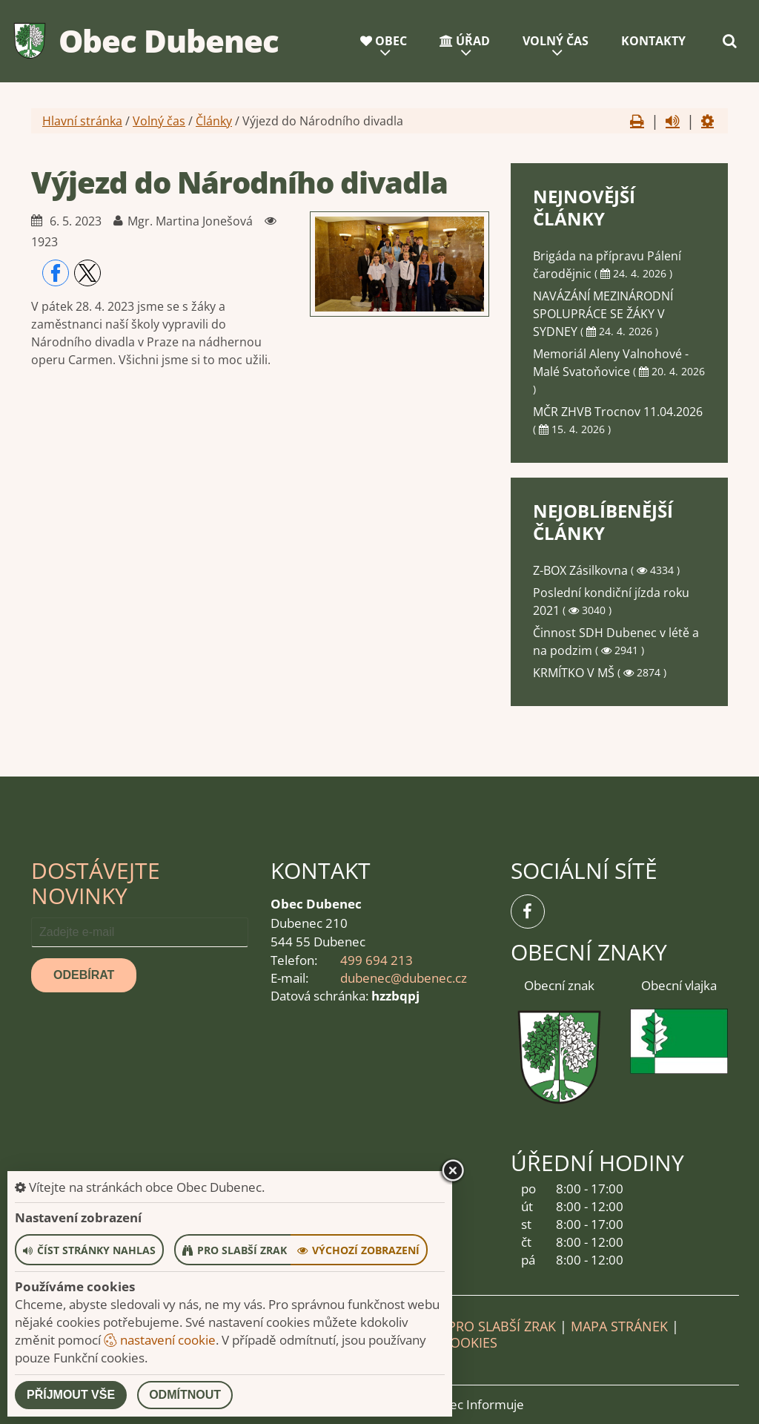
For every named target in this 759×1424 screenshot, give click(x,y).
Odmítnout (185, 1394)
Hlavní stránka (82, 121)
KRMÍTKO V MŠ (575, 673)
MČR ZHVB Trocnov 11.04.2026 (618, 411)
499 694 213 (376, 960)
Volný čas (556, 41)
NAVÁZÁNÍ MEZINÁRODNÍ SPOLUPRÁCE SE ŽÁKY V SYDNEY (603, 314)
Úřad (465, 41)
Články (214, 121)
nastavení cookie (160, 1339)
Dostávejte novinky (95, 883)
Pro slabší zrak (502, 1326)
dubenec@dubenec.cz (403, 977)
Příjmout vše (71, 1394)
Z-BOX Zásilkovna (582, 570)
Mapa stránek (619, 1326)
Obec (383, 41)
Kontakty (653, 41)
